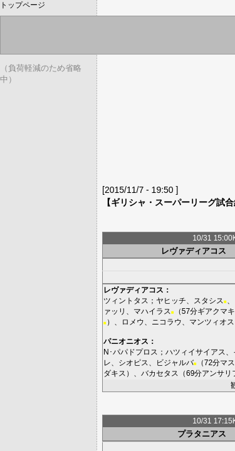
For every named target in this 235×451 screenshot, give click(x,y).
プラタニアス (201, 433)
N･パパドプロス (130, 352)
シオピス (133, 362)
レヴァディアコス (193, 251)
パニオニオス (126, 341)
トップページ (22, 5)
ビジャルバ (175, 362)
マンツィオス (211, 322)
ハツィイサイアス (195, 352)
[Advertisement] (168, 122)
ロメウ (133, 322)
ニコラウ (167, 322)
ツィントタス (126, 300)
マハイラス (152, 311)
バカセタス (160, 373)
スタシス (209, 300)
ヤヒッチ (171, 300)
